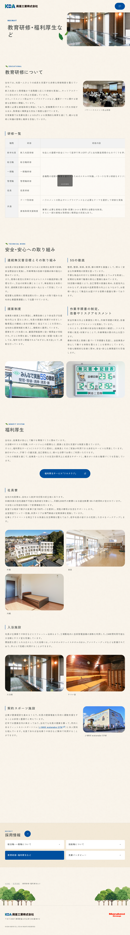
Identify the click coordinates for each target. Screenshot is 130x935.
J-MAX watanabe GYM (52, 731)
